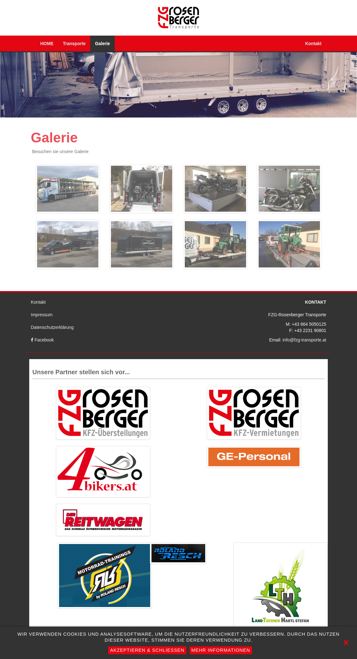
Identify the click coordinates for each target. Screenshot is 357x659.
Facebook (42, 339)
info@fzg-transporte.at (304, 339)
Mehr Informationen (220, 650)
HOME (46, 43)
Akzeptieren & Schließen (147, 650)
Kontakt (313, 43)
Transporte (74, 43)
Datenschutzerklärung (52, 327)
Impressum (41, 314)
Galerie (102, 43)
